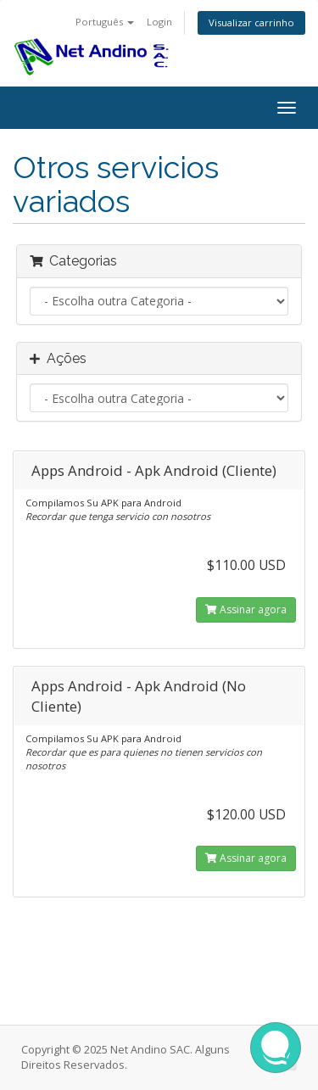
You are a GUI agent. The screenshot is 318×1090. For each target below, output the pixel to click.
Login (159, 21)
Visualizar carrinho (251, 22)
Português (104, 21)
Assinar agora (246, 609)
